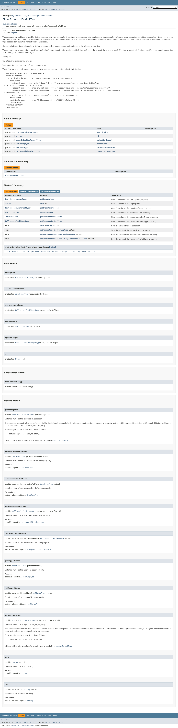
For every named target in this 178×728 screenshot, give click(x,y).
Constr (25, 10)
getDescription (47, 199)
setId (42, 225)
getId (42, 203)
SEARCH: (149, 7)
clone (7, 251)
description (102, 132)
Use (27, 3)
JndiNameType (22, 148)
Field (18, 10)
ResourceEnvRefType (14, 175)
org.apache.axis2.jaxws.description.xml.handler (31, 16)
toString (76, 251)
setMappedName (46, 230)
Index (49, 3)
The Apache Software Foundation (22, 725)
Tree (32, 3)
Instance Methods (29, 192)
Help (55, 3)
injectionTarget (104, 140)
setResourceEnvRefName (51, 234)
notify (55, 251)
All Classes (6, 7)
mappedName (102, 144)
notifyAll (64, 251)
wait (84, 251)
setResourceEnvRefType (51, 239)
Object (14, 33)
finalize (24, 251)
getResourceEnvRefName (51, 217)
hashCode (45, 251)
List (18, 132)
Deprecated (41, 3)
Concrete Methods (50, 192)
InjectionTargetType (31, 140)
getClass (35, 251)
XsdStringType (22, 144)
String (19, 136)
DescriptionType (28, 132)
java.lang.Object (9, 24)
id (98, 136)
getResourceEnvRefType (51, 221)
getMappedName (46, 212)
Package (13, 3)
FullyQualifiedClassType (28, 151)
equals (15, 251)
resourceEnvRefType (106, 151)
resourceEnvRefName (106, 148)
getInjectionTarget (49, 208)
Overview (5, 3)
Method (33, 10)
